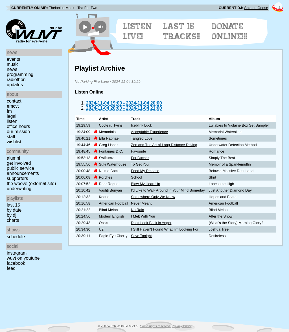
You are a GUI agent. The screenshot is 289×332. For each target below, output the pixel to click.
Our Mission (18, 131)
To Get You (140, 164)
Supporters (17, 178)
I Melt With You (143, 216)
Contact (14, 101)
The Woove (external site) (31, 183)
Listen (12, 121)
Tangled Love (141, 138)
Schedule (16, 236)
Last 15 (13, 205)
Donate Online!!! (229, 31)
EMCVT (13, 106)
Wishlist (14, 141)
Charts (13, 220)
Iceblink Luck (141, 125)
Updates (15, 84)
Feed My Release (145, 171)
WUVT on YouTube (23, 258)
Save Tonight (141, 236)
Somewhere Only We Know (153, 197)
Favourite (138, 151)
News (12, 69)
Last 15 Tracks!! (181, 31)
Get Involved (19, 163)
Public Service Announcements (23, 171)
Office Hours (18, 126)
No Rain (137, 210)
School (136, 177)
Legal (11, 116)
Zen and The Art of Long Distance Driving (164, 145)
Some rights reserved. (155, 326)
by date (14, 210)
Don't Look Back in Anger (151, 223)
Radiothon (16, 79)
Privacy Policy (182, 326)
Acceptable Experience (149, 132)
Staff (11, 136)
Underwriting (19, 188)
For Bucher (140, 158)
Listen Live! (137, 31)
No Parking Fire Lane (92, 81)
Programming (20, 74)
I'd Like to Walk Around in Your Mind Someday (168, 190)
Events (13, 59)
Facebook (16, 263)
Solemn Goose (256, 8)
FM (9, 111)
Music (13, 64)
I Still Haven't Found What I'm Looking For (164, 229)
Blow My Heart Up (145, 184)
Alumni (13, 158)
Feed (11, 268)
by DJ (11, 215)
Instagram (17, 253)
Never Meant (141, 203)
